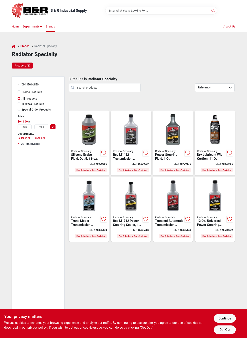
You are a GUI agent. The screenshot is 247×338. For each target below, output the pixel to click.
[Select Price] (53, 126)
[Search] (213, 10)
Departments (31, 26)
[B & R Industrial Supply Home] (30, 10)
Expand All (39, 138)
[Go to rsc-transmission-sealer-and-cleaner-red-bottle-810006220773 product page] (131, 143)
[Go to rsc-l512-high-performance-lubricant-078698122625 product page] (215, 143)
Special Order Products (36, 110)
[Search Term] (161, 11)
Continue (224, 318)
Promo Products (32, 92)
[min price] (25, 126)
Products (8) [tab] (22, 65)
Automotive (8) (30, 143)
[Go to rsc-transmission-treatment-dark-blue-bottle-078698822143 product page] (89, 209)
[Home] (13, 46)
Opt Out (224, 330)
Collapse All (24, 138)
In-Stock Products (33, 104)
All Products (29, 99)
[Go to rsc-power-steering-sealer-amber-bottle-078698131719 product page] (131, 209)
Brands (50, 26)
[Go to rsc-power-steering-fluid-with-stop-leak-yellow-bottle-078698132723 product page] (173, 143)
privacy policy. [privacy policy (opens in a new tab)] (37, 327)
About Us (229, 26)
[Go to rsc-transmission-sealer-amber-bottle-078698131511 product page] (173, 209)
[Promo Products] (19, 91)
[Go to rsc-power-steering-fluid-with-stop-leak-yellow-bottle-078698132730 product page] (215, 209)
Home (15, 26)
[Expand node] (19, 144)
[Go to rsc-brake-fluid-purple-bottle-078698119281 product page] (89, 143)
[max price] (41, 126)
